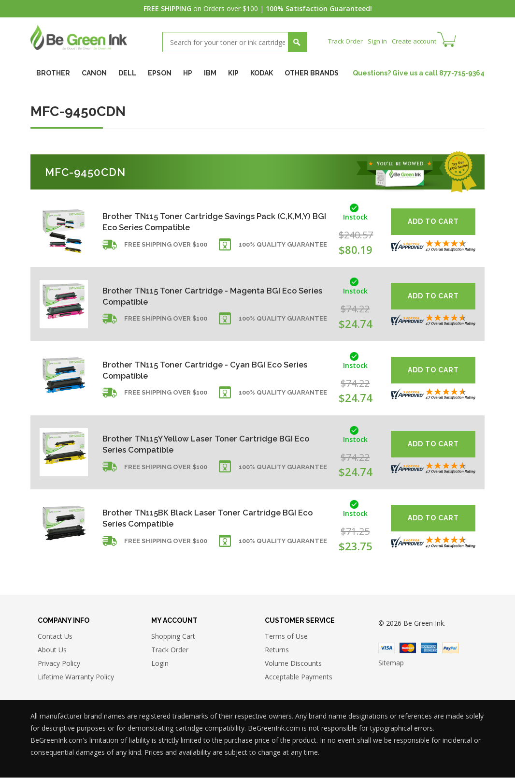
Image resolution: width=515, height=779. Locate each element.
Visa (386, 649)
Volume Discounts (293, 664)
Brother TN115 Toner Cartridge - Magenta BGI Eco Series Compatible (206, 296)
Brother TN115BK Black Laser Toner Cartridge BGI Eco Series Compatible (206, 518)
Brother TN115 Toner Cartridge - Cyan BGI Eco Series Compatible (198, 370)
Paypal (450, 649)
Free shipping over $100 (165, 248)
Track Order (346, 40)
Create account (419, 40)
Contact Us (55, 637)
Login (160, 664)
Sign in (380, 40)
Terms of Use (286, 637)
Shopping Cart (173, 637)
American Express (429, 649)
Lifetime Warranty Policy (76, 678)
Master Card (408, 649)
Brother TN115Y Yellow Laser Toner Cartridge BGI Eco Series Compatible (205, 444)
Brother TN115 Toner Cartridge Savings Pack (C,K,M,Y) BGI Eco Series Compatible (195, 222)
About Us (52, 651)
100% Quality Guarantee (283, 248)
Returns (277, 651)
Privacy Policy (59, 664)
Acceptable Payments (298, 678)
